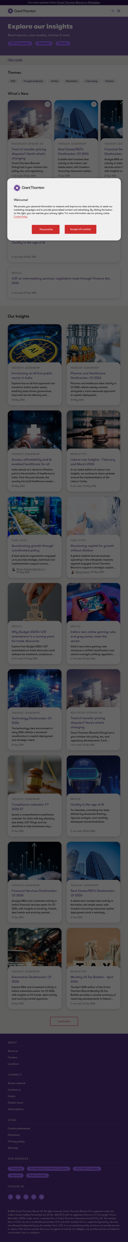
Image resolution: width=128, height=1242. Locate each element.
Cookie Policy (20, 216)
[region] (64, 209)
